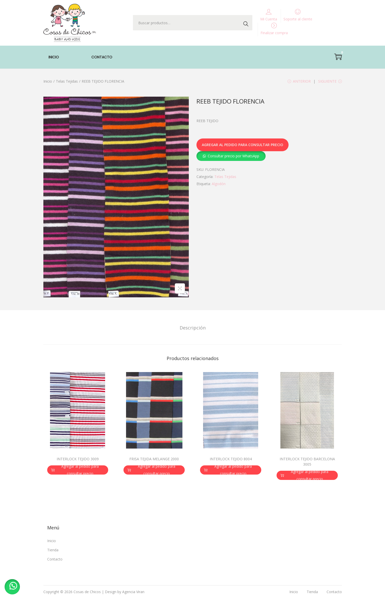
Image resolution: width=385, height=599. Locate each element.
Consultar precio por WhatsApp (233, 156)
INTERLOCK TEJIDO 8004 (231, 459)
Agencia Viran (133, 592)
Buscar (247, 23)
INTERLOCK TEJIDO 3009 (78, 459)
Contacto (55, 559)
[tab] (193, 328)
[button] (231, 156)
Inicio (47, 81)
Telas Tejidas (67, 81)
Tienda (52, 550)
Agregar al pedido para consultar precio (242, 145)
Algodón (219, 184)
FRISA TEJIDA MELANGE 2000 (154, 459)
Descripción (193, 328)
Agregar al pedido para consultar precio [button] (75, 470)
